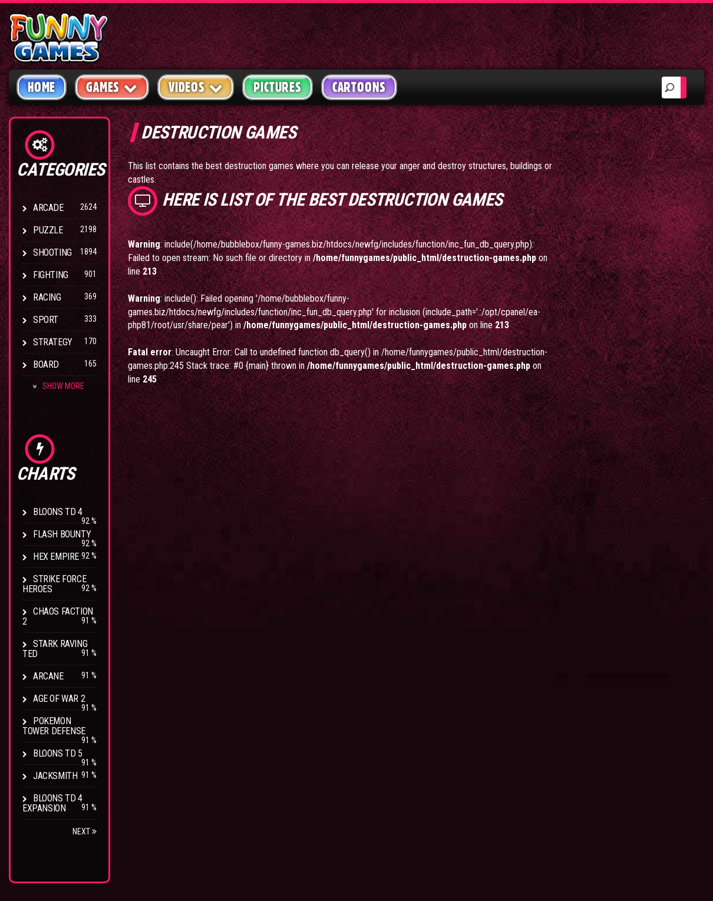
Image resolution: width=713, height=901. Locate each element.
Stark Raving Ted (54, 648)
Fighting (50, 274)
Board (46, 364)
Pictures (277, 87)
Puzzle (48, 230)
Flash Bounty (62, 534)
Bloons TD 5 (57, 753)
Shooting (52, 252)
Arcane (48, 676)
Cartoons (359, 87)
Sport (45, 319)
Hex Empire (56, 556)
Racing (47, 297)
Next (84, 831)
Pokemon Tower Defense (53, 726)
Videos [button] (196, 86)
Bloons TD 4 (57, 511)
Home (41, 87)
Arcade (48, 207)
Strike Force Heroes (54, 584)
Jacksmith (55, 775)
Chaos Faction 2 (57, 616)
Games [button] (112, 86)
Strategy (52, 342)
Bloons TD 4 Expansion (52, 803)
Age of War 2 (59, 698)
